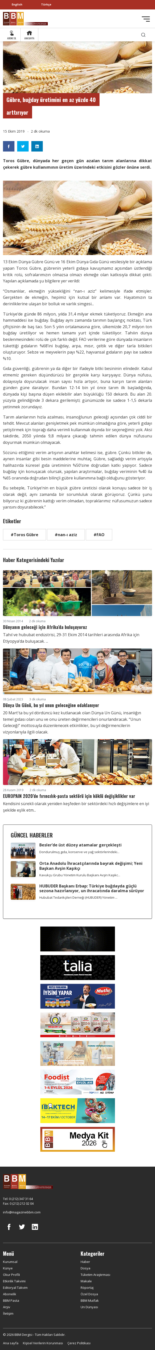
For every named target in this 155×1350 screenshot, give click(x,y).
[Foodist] (77, 1081)
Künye (8, 1268)
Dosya (85, 1268)
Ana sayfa (10, 1343)
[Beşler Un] (77, 1024)
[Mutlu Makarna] (77, 995)
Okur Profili (11, 1274)
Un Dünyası (89, 1307)
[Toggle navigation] (146, 19)
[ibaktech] (77, 1110)
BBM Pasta (11, 1300)
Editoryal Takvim (15, 1287)
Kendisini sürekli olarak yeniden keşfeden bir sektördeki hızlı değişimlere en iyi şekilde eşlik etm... (76, 807)
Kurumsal (10, 1261)
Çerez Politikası (79, 1343)
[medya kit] (77, 1139)
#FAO (99, 534)
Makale (86, 1281)
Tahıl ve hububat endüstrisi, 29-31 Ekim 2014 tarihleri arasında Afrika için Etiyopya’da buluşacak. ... (71, 638)
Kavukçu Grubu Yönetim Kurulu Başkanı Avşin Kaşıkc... (79, 875)
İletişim (8, 1313)
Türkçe (46, 4)
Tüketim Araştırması (95, 1274)
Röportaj (87, 1287)
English (17, 4)
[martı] (77, 1053)
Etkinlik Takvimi (14, 1281)
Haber (85, 1261)
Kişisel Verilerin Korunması (43, 1343)
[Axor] (77, 938)
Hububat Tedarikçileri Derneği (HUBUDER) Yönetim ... (78, 897)
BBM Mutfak (90, 1300)
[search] (143, 34)
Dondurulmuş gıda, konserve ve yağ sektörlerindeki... (79, 852)
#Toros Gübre (24, 534)
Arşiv (6, 1307)
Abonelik (9, 1294)
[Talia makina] (77, 967)
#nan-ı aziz (66, 534)
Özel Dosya (89, 1294)
